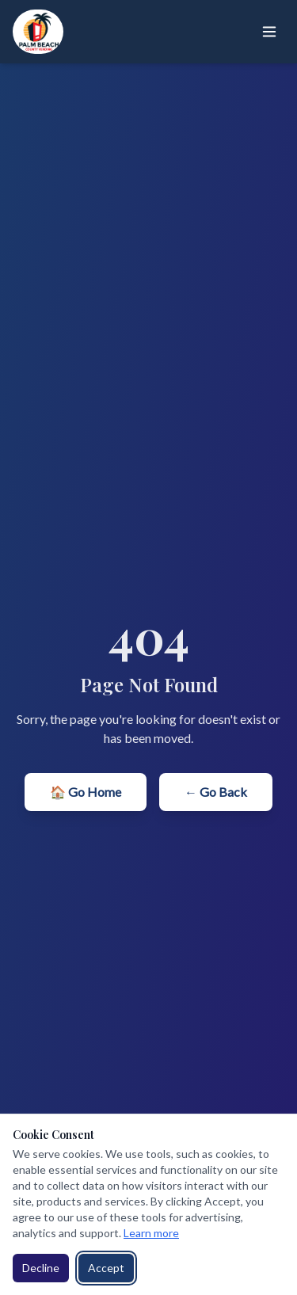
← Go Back (216, 791)
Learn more (151, 1233)
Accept (106, 1267)
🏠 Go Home (85, 791)
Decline (40, 1267)
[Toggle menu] (269, 32)
